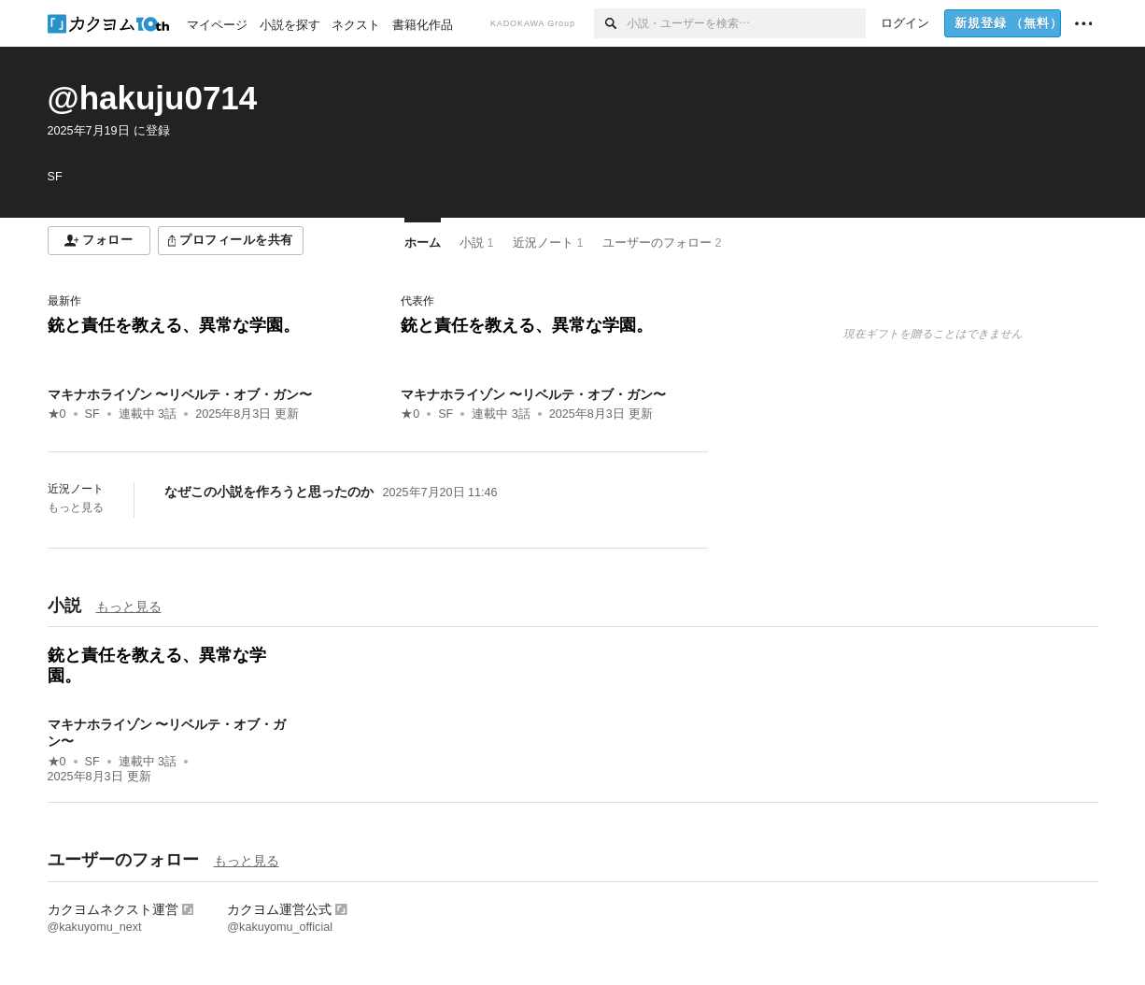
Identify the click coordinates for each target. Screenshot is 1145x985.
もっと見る (76, 507)
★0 (57, 414)
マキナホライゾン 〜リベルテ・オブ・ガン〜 (180, 394)
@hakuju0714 (153, 97)
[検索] (610, 23)
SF (92, 414)
